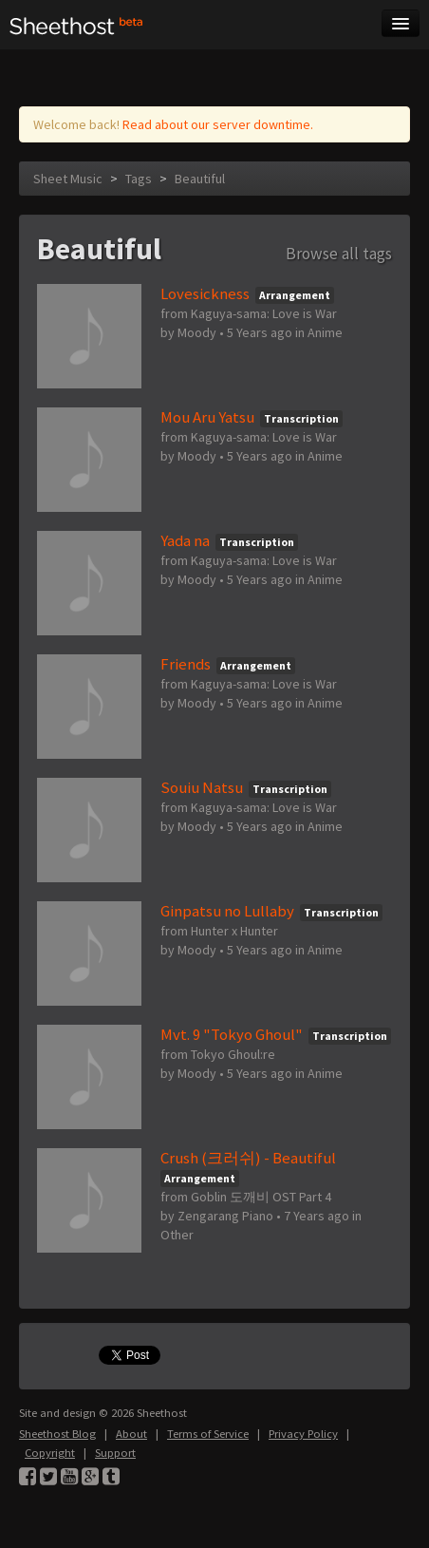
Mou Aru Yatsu (207, 416)
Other (177, 1234)
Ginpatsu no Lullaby (227, 910)
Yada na (185, 540)
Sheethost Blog (57, 1433)
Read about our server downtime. (217, 124)
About (131, 1433)
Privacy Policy (303, 1433)
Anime (325, 332)
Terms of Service (208, 1433)
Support (115, 1452)
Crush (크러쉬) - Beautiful (248, 1157)
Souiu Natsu (201, 787)
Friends (185, 663)
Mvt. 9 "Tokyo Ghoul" (231, 1034)
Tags (138, 178)
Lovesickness (205, 293)
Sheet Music (68, 178)
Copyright (50, 1452)
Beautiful (200, 178)
